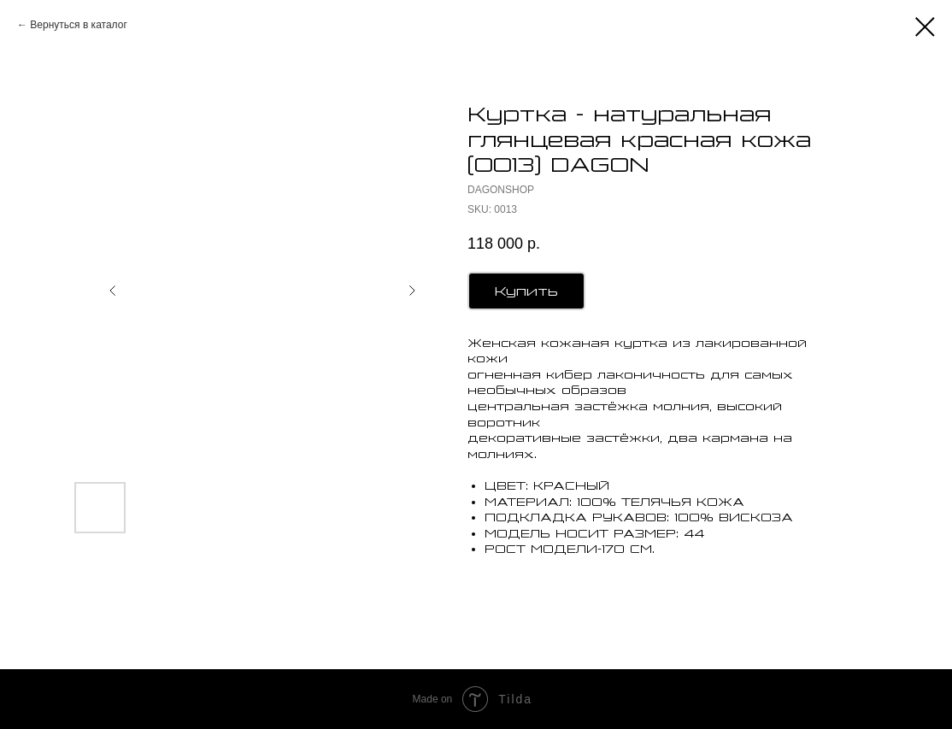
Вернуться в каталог (78, 25)
